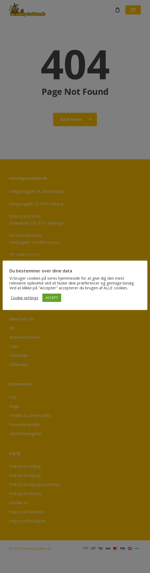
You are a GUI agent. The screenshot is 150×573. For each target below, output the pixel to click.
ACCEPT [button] (52, 297)
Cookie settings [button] (24, 297)
